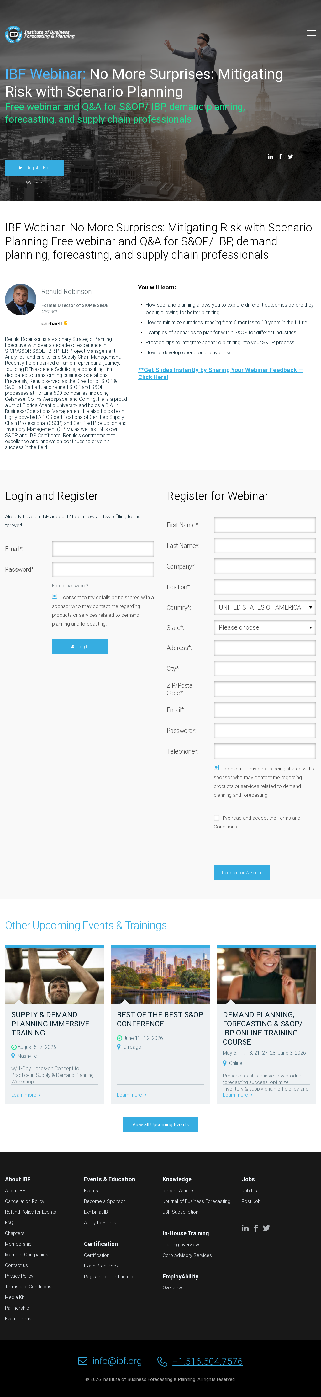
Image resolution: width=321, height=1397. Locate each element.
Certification (96, 1256)
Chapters (14, 1234)
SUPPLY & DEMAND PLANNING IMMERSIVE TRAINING (50, 1025)
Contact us (16, 1266)
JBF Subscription (180, 1213)
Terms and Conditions (28, 1287)
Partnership (17, 1309)
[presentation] (261, 849)
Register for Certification (110, 1277)
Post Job (251, 1202)
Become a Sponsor (104, 1202)
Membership (18, 1245)
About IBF (15, 1191)
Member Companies (26, 1255)
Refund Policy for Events (30, 1213)
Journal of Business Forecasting (196, 1202)
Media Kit (14, 1298)
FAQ (9, 1223)
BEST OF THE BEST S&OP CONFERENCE (160, 1020)
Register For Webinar (39, 168)
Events (91, 1191)
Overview (172, 1288)
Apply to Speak (100, 1223)
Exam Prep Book (101, 1267)
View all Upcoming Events (160, 1126)
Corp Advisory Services (187, 1256)
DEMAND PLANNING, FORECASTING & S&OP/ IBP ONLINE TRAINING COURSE (263, 1029)
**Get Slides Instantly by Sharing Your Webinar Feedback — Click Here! (220, 374)
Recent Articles (179, 1191)
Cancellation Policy (24, 1202)
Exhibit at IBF (97, 1213)
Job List (250, 1191)
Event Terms (18, 1319)
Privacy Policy (19, 1277)
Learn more (24, 1096)
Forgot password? (70, 587)
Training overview (181, 1245)
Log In (83, 648)
